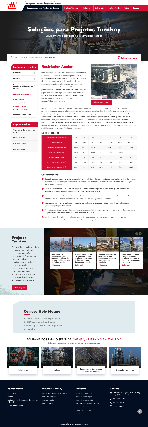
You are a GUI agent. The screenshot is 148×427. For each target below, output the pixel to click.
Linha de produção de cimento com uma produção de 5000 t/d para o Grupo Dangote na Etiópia (131, 258)
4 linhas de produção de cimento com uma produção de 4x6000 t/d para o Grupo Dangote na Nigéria (83, 258)
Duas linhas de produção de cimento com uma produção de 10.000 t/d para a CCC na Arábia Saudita (61, 258)
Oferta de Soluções (20, 137)
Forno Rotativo (19, 99)
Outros (78, 413)
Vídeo (126, 8)
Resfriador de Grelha (22, 103)
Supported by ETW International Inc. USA (74, 424)
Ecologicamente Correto (84, 410)
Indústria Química (82, 407)
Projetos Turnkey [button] (71, 8)
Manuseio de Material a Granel (87, 403)
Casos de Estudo (19, 143)
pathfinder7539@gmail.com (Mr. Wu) (126, 393)
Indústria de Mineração (84, 400)
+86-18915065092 (118, 399)
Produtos (22, 57)
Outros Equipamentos (22, 114)
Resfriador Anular (20, 106)
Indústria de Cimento (83, 393)
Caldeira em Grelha (21, 110)
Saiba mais (56, 265)
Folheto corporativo (129, 58)
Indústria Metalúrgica (84, 397)
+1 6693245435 (118, 406)
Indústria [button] (86, 8)
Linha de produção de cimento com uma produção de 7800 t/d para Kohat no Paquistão (107, 258)
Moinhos (16, 78)
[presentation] (136, 233)
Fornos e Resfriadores (35, 57)
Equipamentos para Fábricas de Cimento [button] (43, 8)
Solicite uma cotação (101, 102)
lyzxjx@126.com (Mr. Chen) (122, 395)
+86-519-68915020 (119, 403)
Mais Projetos (19, 287)
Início (13, 57)
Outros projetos (19, 149)
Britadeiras (17, 72)
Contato (136, 8)
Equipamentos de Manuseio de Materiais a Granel (23, 87)
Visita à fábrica (114, 8)
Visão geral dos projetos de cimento (24, 131)
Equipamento (15, 388)
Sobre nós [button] (99, 8)
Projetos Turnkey (19, 239)
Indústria (81, 388)
